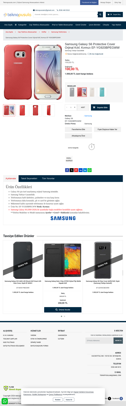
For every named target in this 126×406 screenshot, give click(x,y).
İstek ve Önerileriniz (39, 339)
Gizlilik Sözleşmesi (39, 394)
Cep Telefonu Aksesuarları (39, 25)
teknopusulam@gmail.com (110, 375)
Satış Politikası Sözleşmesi (13, 346)
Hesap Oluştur (105, 2)
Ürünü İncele (63, 309)
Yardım (33, 335)
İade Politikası (8, 342)
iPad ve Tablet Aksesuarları (62, 25)
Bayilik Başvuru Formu (39, 346)
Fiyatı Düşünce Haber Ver (107, 129)
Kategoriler (21, 25)
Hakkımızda (62, 335)
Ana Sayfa (8, 25)
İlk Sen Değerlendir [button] (95, 54)
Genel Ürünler (80, 25)
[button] (58, 73)
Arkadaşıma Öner (78, 136)
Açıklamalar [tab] (11, 178)
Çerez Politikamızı (55, 394)
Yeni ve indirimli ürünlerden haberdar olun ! (107, 335)
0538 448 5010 (116, 367)
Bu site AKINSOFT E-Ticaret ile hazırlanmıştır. (19, 403)
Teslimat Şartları (10, 339)
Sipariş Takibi (36, 342)
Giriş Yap (118, 2)
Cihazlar (106, 25)
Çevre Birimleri (94, 25)
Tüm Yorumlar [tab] (48, 178)
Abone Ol (118, 340)
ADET (83, 107)
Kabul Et (69, 400)
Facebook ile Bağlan (89, 2)
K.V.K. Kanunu (8, 335)
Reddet (57, 400)
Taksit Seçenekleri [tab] (29, 178)
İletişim (61, 339)
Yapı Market (116, 25)
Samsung (88, 116)
